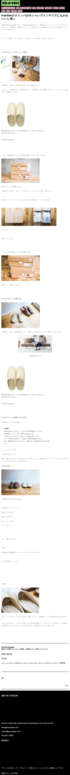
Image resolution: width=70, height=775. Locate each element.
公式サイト (37, 356)
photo (62, 8)
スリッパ (4, 663)
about (56, 8)
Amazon (11, 140)
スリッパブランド (45, 663)
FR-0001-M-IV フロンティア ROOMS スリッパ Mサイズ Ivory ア (22, 131)
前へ (3, 678)
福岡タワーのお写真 (9, 773)
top (34, 8)
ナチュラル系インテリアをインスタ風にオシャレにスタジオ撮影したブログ (32, 768)
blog (8, 11)
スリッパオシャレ (31, 663)
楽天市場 (4, 140)
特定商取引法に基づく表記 (23, 8)
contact (40, 8)
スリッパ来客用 (59, 663)
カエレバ (13, 133)
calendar (48, 8)
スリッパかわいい (16, 663)
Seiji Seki (10, 3)
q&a (3, 11)
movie (20, 11)
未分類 (4, 658)
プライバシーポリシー (8, 8)
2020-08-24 (6, 654)
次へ (67, 685)
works (13, 11)
